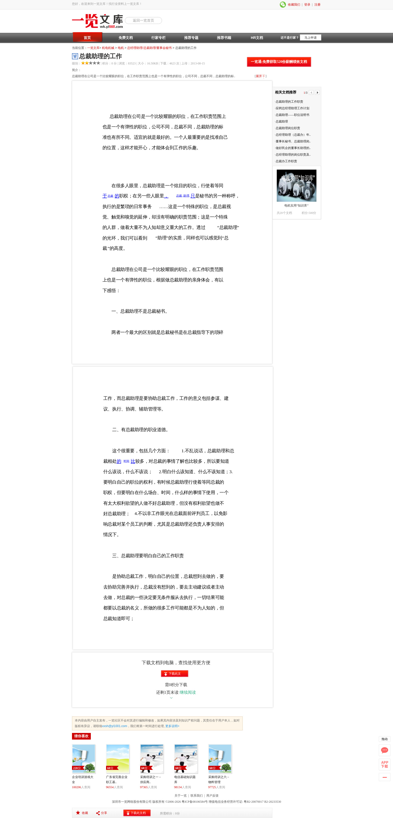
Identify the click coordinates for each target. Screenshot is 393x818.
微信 (283, 5)
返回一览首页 (143, 20)
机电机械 (108, 48)
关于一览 (180, 795)
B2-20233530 (272, 801)
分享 (104, 813)
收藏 (85, 813)
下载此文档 (175, 674)
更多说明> (172, 726)
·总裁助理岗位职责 (287, 128)
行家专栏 (158, 38)
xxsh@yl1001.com (114, 726)
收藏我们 (294, 4)
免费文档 (126, 38)
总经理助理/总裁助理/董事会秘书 (149, 48)
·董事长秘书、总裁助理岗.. (293, 141)
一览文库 (93, 48)
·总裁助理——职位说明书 (292, 115)
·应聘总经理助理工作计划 (292, 108)
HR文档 (257, 38)
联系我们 (197, 795)
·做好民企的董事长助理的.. (293, 148)
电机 (121, 48)
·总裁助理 (281, 121)
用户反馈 (212, 795)
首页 (87, 38)
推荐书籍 (224, 38)
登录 (307, 4)
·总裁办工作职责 (286, 161)
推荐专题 (191, 38)
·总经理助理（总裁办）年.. (293, 135)
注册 (317, 4)
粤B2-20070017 (253, 801)
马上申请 (310, 37)
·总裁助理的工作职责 (289, 101)
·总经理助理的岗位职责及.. (293, 154)
